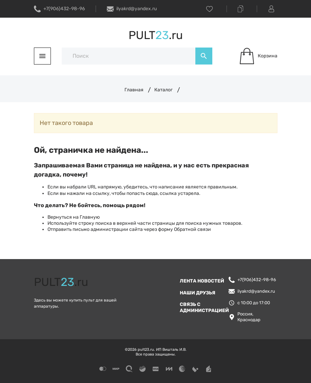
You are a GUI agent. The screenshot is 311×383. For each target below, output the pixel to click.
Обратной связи (192, 229)
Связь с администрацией (204, 307)
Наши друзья (197, 293)
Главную (90, 217)
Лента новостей (202, 281)
